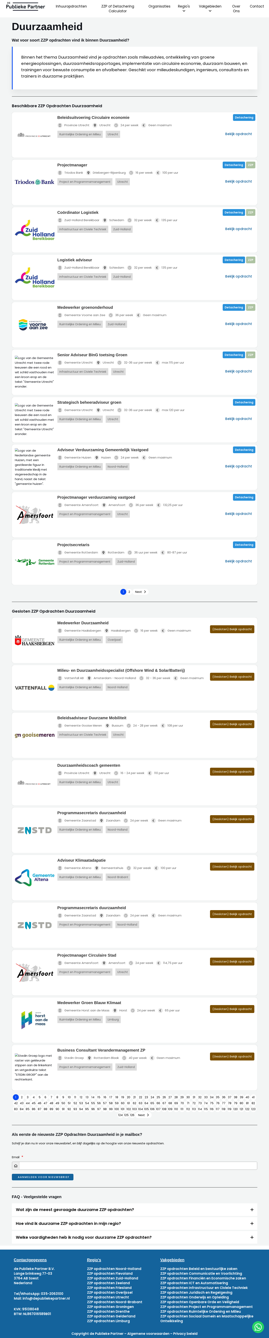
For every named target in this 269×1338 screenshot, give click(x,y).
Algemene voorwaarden (148, 1333)
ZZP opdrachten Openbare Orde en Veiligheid (199, 1302)
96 (93, 1109)
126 (132, 1115)
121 (241, 1109)
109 (170, 1109)
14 (92, 1097)
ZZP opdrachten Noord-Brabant (114, 1302)
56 (99, 1103)
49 (57, 1103)
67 (164, 1103)
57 (105, 1103)
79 (235, 1103)
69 (176, 1103)
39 (241, 1097)
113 (194, 1109)
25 (158, 1097)
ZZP (250, 165)
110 (176, 1109)
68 (170, 1103)
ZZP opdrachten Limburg (108, 1321)
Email (15, 1157)
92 (69, 1109)
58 (111, 1103)
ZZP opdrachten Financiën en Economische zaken (203, 1278)
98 (105, 1109)
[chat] (258, 1327)
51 (69, 1103)
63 (140, 1103)
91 (63, 1109)
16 (105, 1097)
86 (33, 1109)
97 (99, 1109)
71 (188, 1103)
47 (45, 1103)
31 (194, 1097)
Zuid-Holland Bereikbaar (78, 220)
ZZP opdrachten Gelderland (111, 1316)
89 (51, 1109)
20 (128, 1097)
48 (51, 1103)
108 (164, 1109)
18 (116, 1097)
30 (188, 1097)
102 (128, 1109)
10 (69, 1097)
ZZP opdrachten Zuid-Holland (112, 1278)
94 (81, 1109)
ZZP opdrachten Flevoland (110, 1273)
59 (117, 1103)
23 (146, 1097)
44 (28, 1103)
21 (134, 1097)
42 (16, 1103)
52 (75, 1103)
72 (194, 1103)
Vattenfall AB (70, 678)
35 (218, 1097)
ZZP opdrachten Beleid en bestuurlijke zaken (198, 1268)
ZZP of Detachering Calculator (117, 8)
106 (152, 1109)
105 (146, 1109)
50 (63, 1103)
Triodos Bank (70, 172)
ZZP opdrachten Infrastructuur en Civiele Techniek (204, 1287)
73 (200, 1103)
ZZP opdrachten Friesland (109, 1287)
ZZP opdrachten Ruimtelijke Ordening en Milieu (200, 1311)
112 (188, 1109)
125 (126, 1115)
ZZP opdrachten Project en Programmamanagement (206, 1306)
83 (16, 1109)
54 (87, 1103)
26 (164, 1097)
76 (218, 1103)
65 (152, 1103)
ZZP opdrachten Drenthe (108, 1311)
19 (122, 1097)
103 (134, 1109)
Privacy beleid (185, 1333)
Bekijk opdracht (238, 134)
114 (200, 1109)
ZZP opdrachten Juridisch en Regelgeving (196, 1292)
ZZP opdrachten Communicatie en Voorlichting (201, 1273)
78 (229, 1103)
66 (158, 1103)
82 (253, 1103)
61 (128, 1103)
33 (206, 1097)
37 (229, 1097)
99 (111, 1109)
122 (247, 1109)
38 (235, 1097)
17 (110, 1097)
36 (223, 1097)
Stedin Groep (70, 1058)
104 (140, 1109)
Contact (257, 6)
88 (45, 1109)
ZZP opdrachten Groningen (110, 1306)
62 (134, 1103)
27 (170, 1097)
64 (146, 1103)
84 (22, 1109)
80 (241, 1103)
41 (253, 1097)
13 (87, 1097)
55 (93, 1103)
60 (123, 1103)
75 (212, 1103)
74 (206, 1103)
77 (223, 1103)
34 (212, 1097)
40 (247, 1097)
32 (200, 1097)
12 (81, 1097)
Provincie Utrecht (73, 125)
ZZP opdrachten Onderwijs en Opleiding (194, 1297)
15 (98, 1097)
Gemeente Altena (74, 868)
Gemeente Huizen (74, 457)
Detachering (244, 117)
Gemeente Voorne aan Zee (81, 315)
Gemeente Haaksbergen (79, 630)
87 (39, 1109)
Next (138, 592)
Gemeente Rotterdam (77, 552)
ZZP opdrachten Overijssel (110, 1292)
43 (22, 1103)
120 (235, 1109)
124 (120, 1115)
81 (247, 1103)
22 (140, 1097)
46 (39, 1103)
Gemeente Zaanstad (76, 820)
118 (223, 1109)
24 (152, 1097)
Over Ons (236, 8)
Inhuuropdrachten (71, 6)
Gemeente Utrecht (75, 362)
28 (176, 1097)
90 (57, 1109)
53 (81, 1103)
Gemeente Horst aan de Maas (83, 1010)
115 (206, 1109)
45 (34, 1103)
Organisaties (159, 6)
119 (229, 1109)
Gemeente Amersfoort (78, 505)
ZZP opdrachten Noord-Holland (114, 1268)
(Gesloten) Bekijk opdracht (232, 629)
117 (218, 1109)
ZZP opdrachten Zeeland (108, 1283)
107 (158, 1109)
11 (75, 1097)
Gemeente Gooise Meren (79, 725)
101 (123, 1109)
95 (87, 1109)
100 (116, 1109)
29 (182, 1097)
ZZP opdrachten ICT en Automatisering (194, 1283)
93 (75, 1109)
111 (182, 1109)
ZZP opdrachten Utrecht (108, 1297)
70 (182, 1103)
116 (212, 1109)
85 (27, 1109)
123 (253, 1109)
